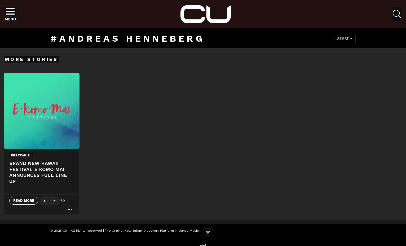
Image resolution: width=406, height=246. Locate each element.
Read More (23, 201)
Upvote (44, 200)
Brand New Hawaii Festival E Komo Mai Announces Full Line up (38, 172)
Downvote (54, 200)
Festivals (20, 155)
